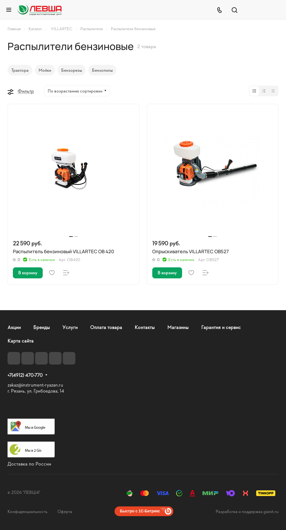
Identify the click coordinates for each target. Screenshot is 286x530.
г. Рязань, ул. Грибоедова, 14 (36, 391)
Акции (14, 327)
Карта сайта (21, 340)
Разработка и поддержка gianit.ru (247, 511)
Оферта (64, 511)
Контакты (145, 327)
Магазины (178, 327)
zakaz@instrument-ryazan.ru (35, 385)
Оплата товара (106, 327)
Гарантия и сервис (221, 327)
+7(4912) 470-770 (25, 375)
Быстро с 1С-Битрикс (140, 511)
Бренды (41, 327)
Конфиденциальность (27, 511)
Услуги (70, 327)
